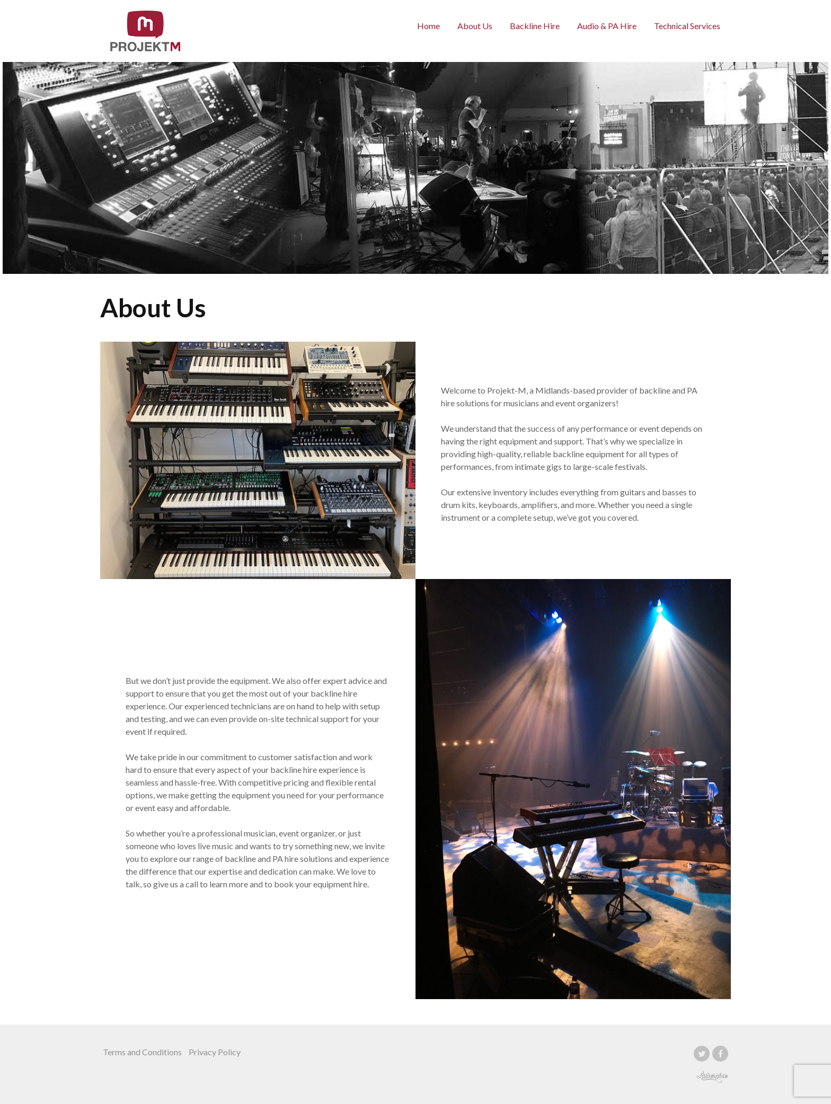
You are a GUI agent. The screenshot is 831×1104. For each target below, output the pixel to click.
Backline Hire (535, 26)
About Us (474, 26)
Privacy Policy (215, 1052)
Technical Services (687, 26)
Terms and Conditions (142, 1052)
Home (428, 26)
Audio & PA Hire (606, 26)
